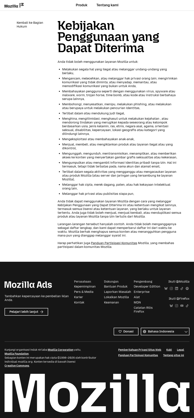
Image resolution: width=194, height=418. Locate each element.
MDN (137, 302)
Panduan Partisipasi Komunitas (114, 243)
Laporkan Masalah (117, 292)
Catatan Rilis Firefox (143, 309)
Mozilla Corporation (60, 349)
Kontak (79, 302)
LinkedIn (176, 288)
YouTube (182, 305)
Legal (180, 349)
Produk (81, 5)
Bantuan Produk (116, 286)
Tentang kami (107, 5)
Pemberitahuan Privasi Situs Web (139, 349)
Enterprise (141, 292)
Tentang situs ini (173, 355)
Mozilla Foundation (17, 353)
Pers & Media (83, 292)
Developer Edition (147, 286)
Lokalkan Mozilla (116, 297)
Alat (137, 297)
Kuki (169, 349)
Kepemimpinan (85, 286)
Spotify (187, 288)
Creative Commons (17, 365)
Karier (78, 297)
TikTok (182, 288)
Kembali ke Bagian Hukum (30, 24)
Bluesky (166, 288)
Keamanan (111, 302)
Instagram (171, 288)
